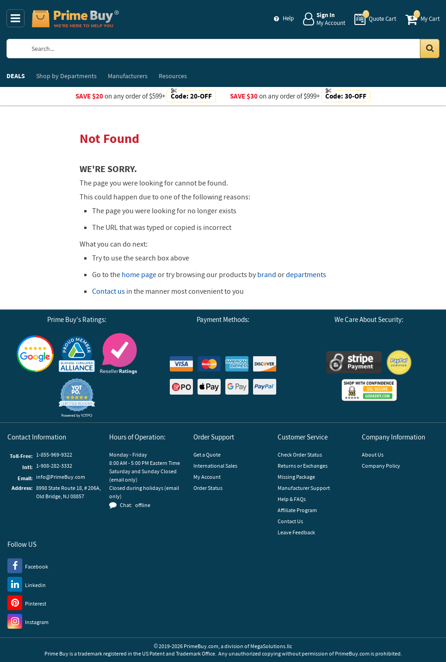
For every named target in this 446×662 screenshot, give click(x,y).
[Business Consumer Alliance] (76, 353)
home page (139, 274)
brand (266, 274)
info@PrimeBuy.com (60, 476)
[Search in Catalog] (430, 48)
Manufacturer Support (304, 487)
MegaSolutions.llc (271, 646)
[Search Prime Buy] (231, 48)
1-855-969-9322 (54, 454)
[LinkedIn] (26, 583)
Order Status (208, 487)
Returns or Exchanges (303, 465)
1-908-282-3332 (54, 465)
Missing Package (296, 476)
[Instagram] (28, 620)
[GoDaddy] (369, 390)
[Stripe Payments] (354, 362)
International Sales (215, 465)
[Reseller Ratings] (118, 353)
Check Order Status (300, 454)
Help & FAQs (292, 498)
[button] (76, 397)
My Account (207, 476)
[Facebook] (27, 565)
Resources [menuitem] (173, 76)
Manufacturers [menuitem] (128, 76)
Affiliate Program (297, 510)
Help (288, 18)
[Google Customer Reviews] (35, 353)
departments (306, 274)
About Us (373, 454)
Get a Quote (207, 454)
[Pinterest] (26, 602)
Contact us (108, 291)
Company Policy (381, 465)
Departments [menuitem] (66, 76)
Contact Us (290, 521)
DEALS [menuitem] (15, 76)
